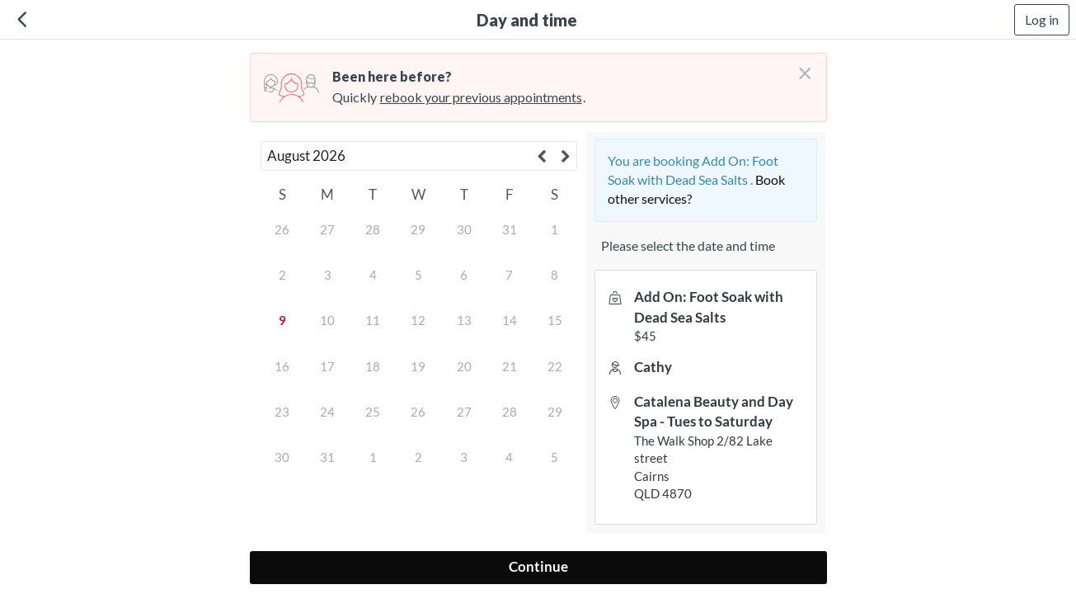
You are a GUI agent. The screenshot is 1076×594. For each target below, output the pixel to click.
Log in (1042, 19)
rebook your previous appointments (481, 97)
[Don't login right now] (800, 67)
